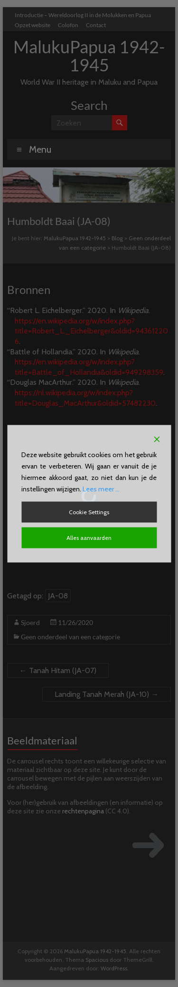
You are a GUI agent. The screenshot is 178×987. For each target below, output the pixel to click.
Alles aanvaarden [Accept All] (89, 537)
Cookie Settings (89, 511)
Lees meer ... (101, 488)
